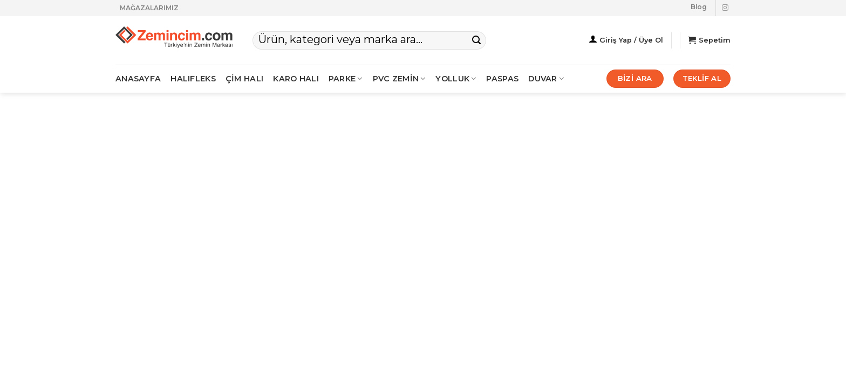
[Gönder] (476, 40)
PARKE (346, 79)
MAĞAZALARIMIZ (149, 8)
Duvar (546, 79)
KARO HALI (296, 79)
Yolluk (455, 79)
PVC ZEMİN (399, 79)
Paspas (502, 79)
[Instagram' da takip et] (725, 8)
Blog (699, 7)
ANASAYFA (138, 79)
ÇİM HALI (244, 79)
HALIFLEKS (193, 79)
